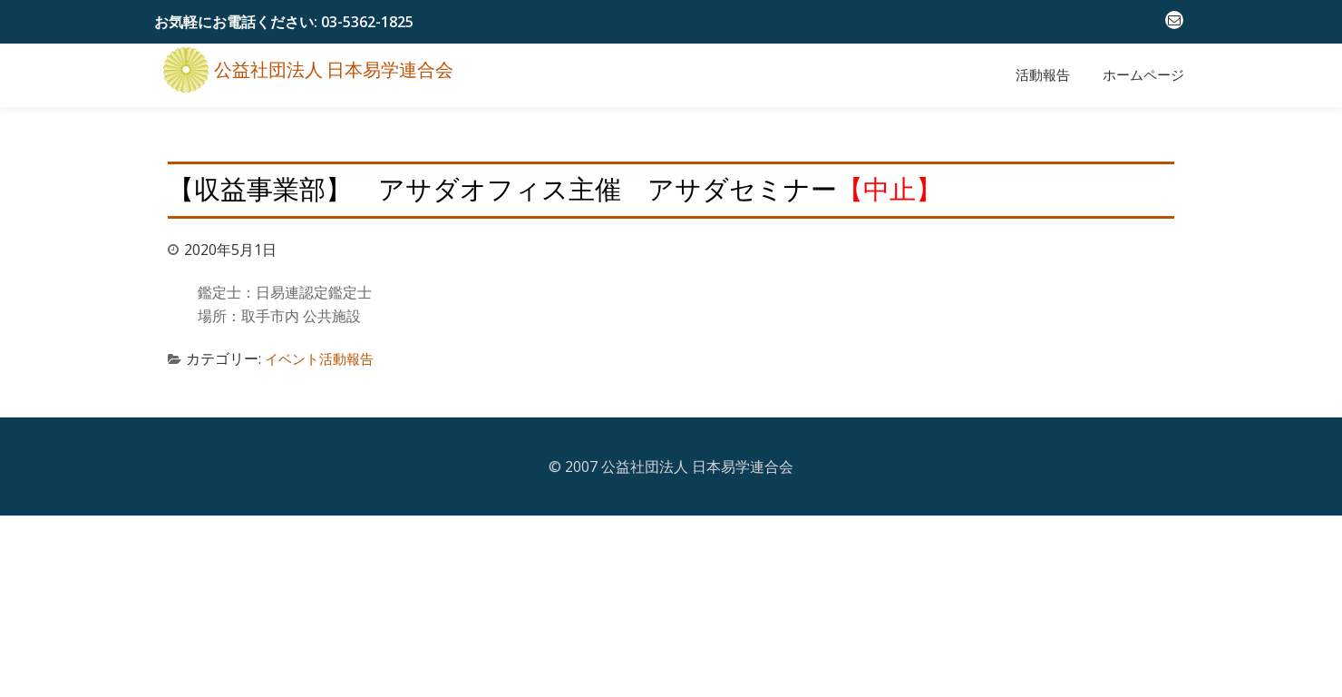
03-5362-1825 (367, 22)
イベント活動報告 (323, 349)
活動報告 (1043, 75)
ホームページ (1143, 75)
